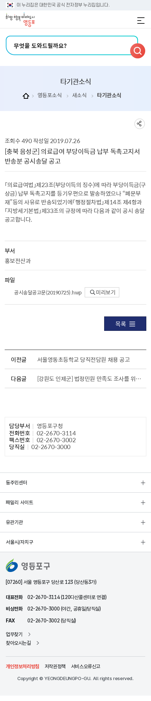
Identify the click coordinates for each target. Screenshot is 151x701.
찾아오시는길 (18, 643)
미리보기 (103, 292)
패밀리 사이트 (19, 502)
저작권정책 (55, 666)
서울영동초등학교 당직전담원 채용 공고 (83, 359)
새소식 (79, 95)
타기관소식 (109, 95)
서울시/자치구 (19, 542)
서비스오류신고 (85, 666)
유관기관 (14, 522)
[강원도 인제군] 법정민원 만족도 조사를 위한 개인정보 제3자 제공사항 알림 (90, 378)
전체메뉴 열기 (141, 20)
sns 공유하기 (139, 124)
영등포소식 (49, 95)
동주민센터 (16, 482)
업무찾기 (14, 634)
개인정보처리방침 (22, 666)
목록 (125, 323)
